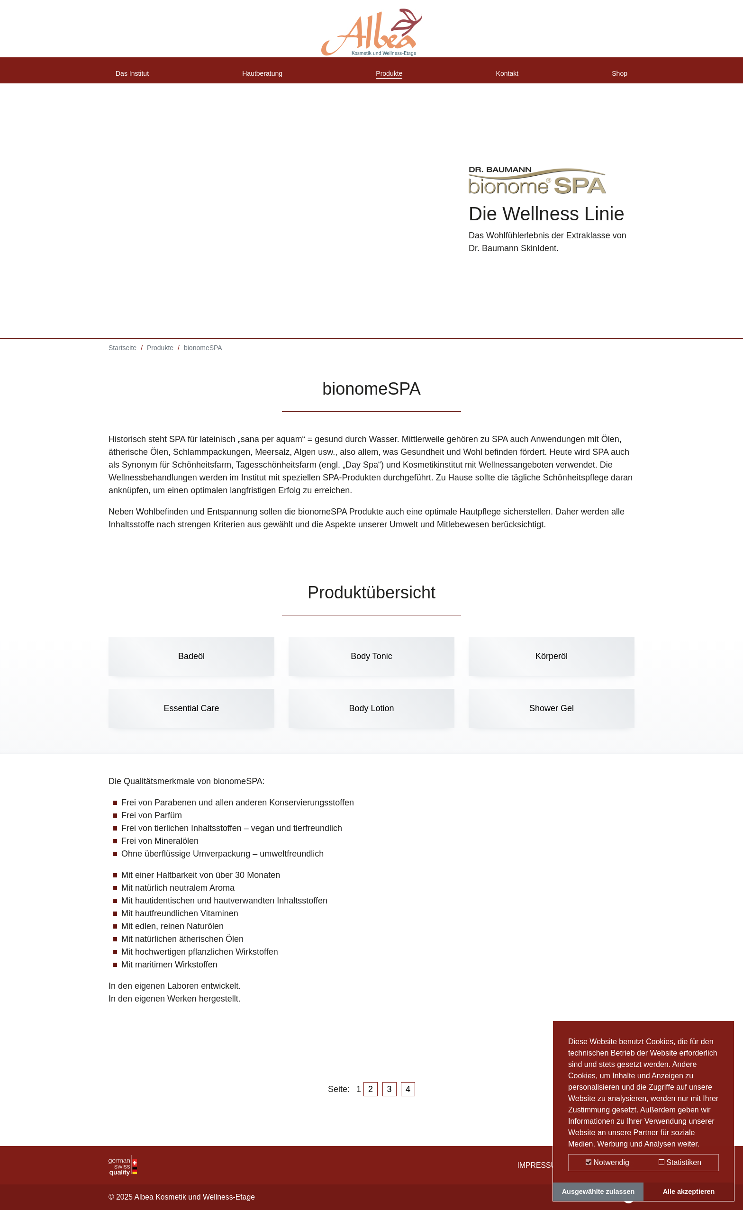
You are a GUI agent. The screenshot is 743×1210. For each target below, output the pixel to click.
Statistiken (680, 1162)
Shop (617, 77)
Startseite (122, 355)
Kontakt (509, 77)
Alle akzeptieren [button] (689, 1191)
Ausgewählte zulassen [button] (598, 1191)
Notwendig (607, 1162)
